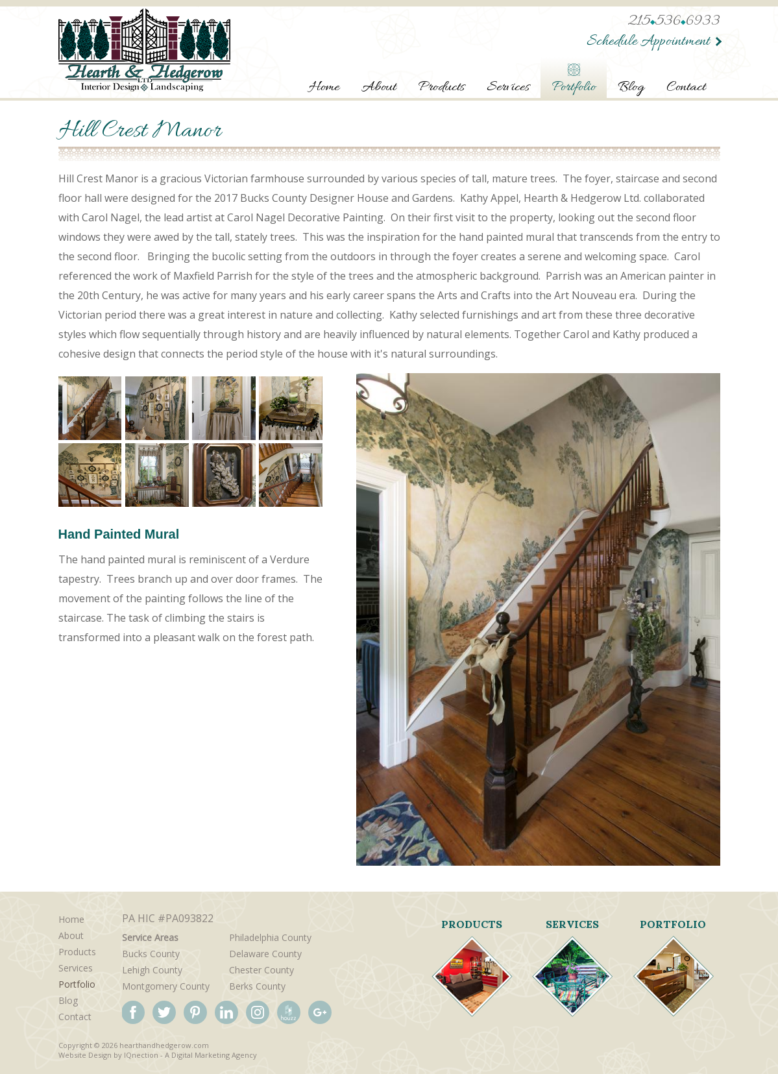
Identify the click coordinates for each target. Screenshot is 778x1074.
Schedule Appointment (646, 42)
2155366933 (673, 22)
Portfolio (574, 87)
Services (508, 87)
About (378, 87)
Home (324, 87)
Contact (685, 87)
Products (441, 87)
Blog (631, 87)
